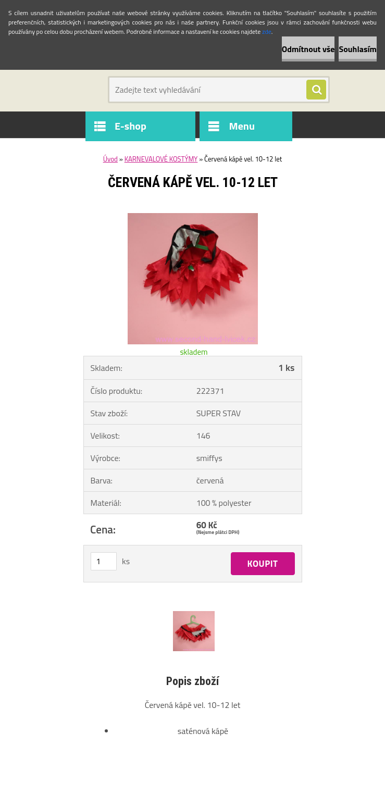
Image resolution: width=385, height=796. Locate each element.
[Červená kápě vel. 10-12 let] (193, 217)
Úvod (110, 159)
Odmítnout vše (308, 49)
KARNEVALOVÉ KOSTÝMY (161, 159)
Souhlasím (358, 49)
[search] (316, 90)
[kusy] (104, 561)
